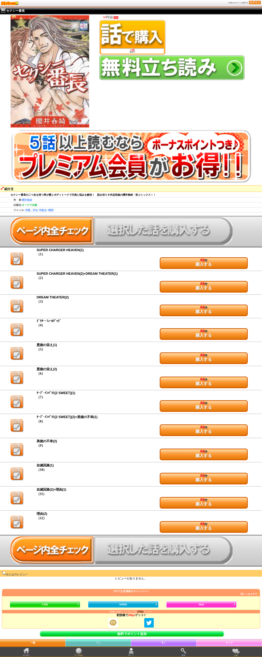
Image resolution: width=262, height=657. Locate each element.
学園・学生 (31, 210)
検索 (183, 655)
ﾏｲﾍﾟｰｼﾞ (131, 655)
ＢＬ (163, 642)
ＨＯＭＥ (26, 655)
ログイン (255, 2)
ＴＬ (98, 642)
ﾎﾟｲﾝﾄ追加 (79, 655)
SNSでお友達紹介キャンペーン (130, 592)
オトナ (229, 642)
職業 (50, 210)
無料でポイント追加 (132, 634)
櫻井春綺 (27, 200)
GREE (123, 604)
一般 (32, 642)
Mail (201, 604)
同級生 (43, 210)
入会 (236, 655)
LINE (45, 604)
